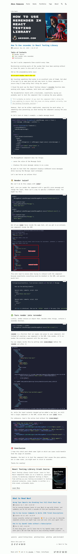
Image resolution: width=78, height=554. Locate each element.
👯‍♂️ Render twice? (18, 54)
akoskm (30, 551)
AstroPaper (45, 551)
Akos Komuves (17, 4)
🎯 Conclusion (17, 58)
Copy (64, 118)
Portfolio (42, 4)
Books (35, 4)
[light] (66, 4)
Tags (50, 4)
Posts (28, 4)
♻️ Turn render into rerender (23, 56)
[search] (62, 4)
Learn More (16, 487)
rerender (51, 87)
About (56, 4)
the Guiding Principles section (23, 103)
